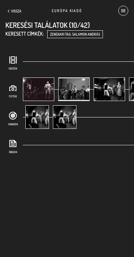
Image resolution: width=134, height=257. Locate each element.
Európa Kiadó (67, 11)
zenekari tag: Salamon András (75, 34)
